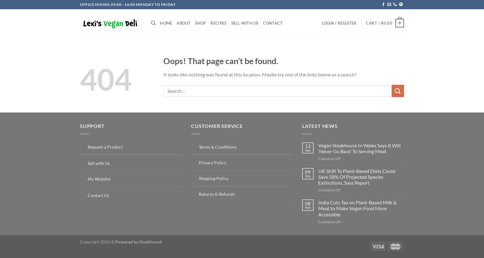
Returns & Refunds (217, 194)
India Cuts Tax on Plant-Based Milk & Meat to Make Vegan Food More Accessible (357, 208)
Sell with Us (245, 23)
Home (166, 23)
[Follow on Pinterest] (401, 4)
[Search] (153, 23)
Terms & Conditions (217, 146)
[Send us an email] (389, 4)
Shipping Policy (213, 178)
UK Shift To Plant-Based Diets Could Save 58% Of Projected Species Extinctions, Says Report (356, 177)
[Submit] (398, 91)
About (183, 23)
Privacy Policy (212, 162)
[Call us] (395, 4)
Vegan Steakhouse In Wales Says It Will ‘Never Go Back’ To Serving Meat (359, 148)
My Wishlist (99, 179)
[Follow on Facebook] (383, 4)
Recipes (219, 23)
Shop (200, 23)
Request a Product (105, 146)
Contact (273, 23)
